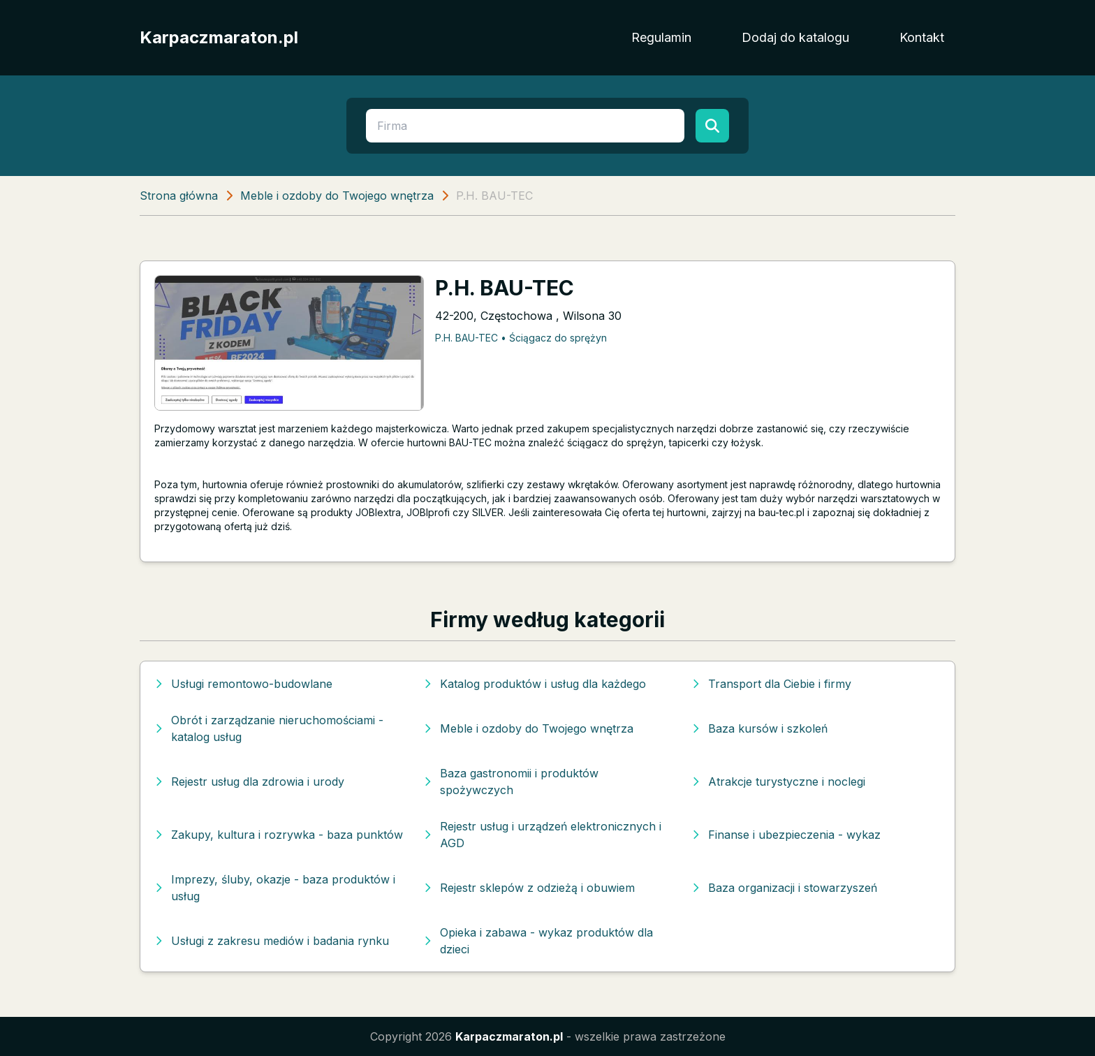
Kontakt (921, 37)
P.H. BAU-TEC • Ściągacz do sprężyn (521, 338)
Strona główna (179, 196)
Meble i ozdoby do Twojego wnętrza (337, 196)
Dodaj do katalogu (795, 37)
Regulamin (661, 37)
